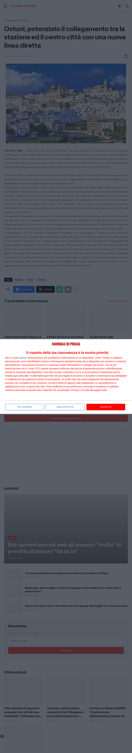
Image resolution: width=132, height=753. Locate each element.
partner (23, 358)
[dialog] (66, 376)
